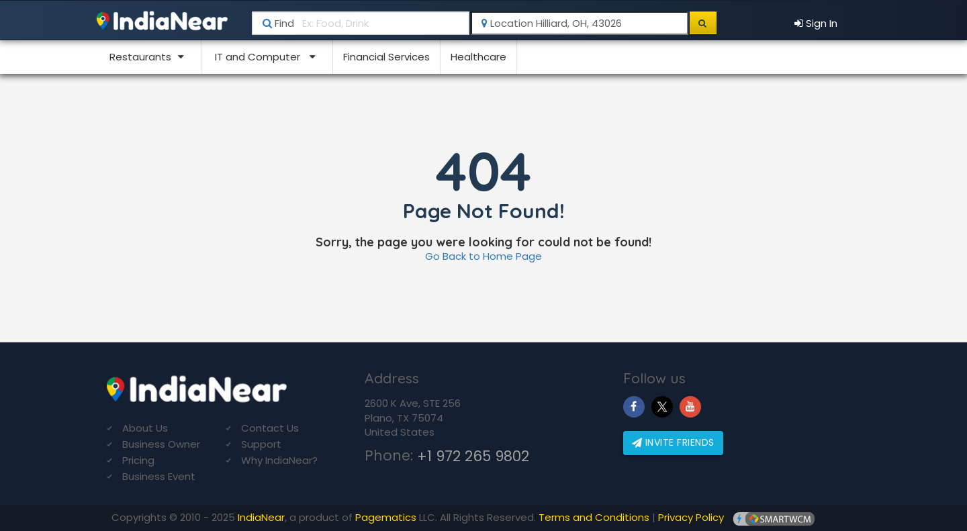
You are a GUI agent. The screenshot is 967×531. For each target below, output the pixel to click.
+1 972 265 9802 (473, 456)
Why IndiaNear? (279, 460)
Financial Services (386, 57)
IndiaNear (261, 517)
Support (261, 444)
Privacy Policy (691, 517)
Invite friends (673, 442)
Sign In (815, 23)
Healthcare (478, 57)
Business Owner (161, 444)
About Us (145, 428)
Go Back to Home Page (483, 256)
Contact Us (270, 428)
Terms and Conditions (594, 517)
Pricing (138, 460)
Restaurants (146, 57)
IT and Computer (265, 57)
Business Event (158, 476)
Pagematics (385, 517)
